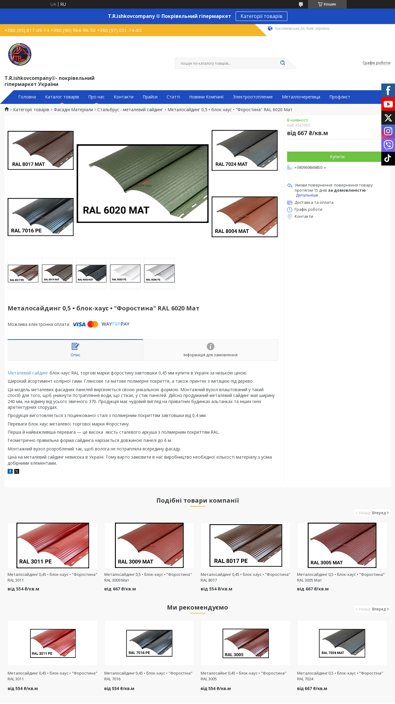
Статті (173, 97)
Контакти (123, 97)
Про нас (96, 97)
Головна (27, 97)
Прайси (150, 97)
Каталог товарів (62, 97)
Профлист (339, 97)
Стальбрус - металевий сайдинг (130, 109)
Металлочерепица (301, 97)
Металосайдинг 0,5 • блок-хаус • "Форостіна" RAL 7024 (340, 676)
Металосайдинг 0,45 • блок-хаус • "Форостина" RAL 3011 (52, 676)
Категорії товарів (261, 16)
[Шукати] (283, 63)
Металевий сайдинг (28, 373)
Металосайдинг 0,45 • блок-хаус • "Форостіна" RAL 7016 (148, 676)
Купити (337, 156)
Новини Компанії (206, 97)
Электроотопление (253, 97)
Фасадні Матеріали (73, 109)
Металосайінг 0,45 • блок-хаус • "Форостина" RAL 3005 (243, 676)
